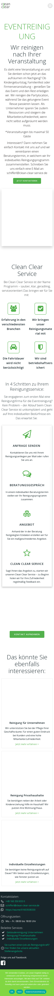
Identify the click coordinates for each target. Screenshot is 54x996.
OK (12, 992)
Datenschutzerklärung (35, 992)
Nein (20, 992)
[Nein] (50, 982)
